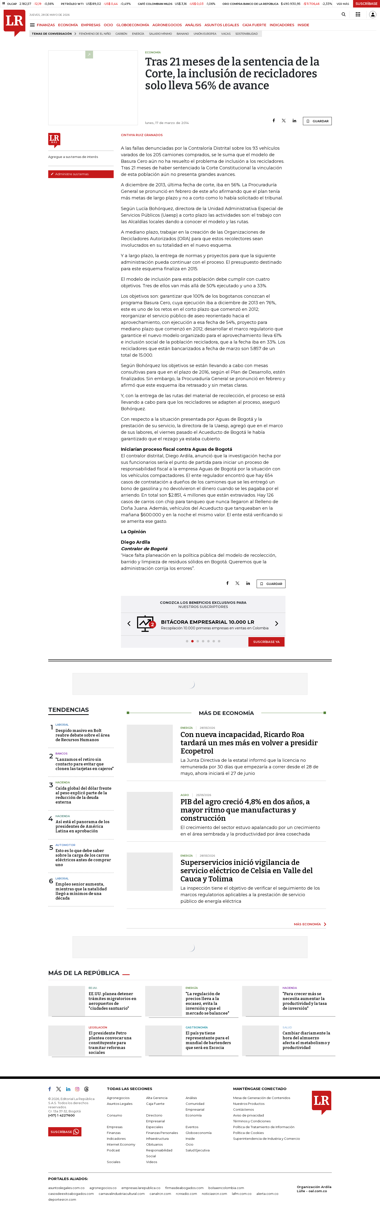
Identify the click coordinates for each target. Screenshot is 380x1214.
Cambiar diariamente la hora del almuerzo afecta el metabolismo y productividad (306, 1040)
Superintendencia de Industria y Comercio (266, 1138)
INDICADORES (282, 25)
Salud (287, 1027)
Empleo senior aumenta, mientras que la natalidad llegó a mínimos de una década (81, 891)
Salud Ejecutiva (198, 1150)
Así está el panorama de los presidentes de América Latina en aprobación (82, 826)
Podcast (113, 1150)
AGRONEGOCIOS (167, 25)
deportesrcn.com (62, 1199)
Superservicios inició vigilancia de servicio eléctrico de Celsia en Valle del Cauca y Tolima (247, 870)
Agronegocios (118, 1098)
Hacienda (62, 782)
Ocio (189, 1144)
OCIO (108, 25)
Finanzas (113, 1133)
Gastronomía (197, 1027)
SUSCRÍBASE (367, 3)
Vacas (225, 33)
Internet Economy (121, 1144)
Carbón (121, 33)
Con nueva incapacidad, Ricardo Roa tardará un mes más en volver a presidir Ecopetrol (249, 742)
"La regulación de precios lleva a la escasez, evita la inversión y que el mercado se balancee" (207, 1004)
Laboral (62, 724)
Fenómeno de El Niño (95, 33)
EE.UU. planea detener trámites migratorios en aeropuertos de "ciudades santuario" (112, 1001)
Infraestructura (157, 1138)
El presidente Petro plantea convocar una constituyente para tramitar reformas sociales (110, 1043)
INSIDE (303, 25)
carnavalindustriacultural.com (122, 1194)
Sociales (113, 1162)
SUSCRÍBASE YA (266, 642)
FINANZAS (46, 25)
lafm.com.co (242, 1194)
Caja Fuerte (155, 1104)
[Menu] (33, 25)
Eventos (192, 1127)
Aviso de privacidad (248, 1115)
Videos (151, 1162)
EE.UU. (93, 988)
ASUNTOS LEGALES (222, 25)
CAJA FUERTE (254, 25)
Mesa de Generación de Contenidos (261, 1098)
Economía (194, 1115)
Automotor (65, 845)
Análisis (191, 1098)
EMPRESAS (90, 25)
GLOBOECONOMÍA (132, 25)
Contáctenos (243, 1109)
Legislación (98, 1027)
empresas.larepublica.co (140, 1188)
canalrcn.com (160, 1194)
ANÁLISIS (193, 25)
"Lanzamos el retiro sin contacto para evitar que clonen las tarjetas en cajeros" (84, 764)
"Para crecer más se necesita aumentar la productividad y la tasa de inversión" (305, 1001)
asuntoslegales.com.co (66, 1188)
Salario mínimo (160, 33)
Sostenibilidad (246, 33)
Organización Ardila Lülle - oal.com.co (314, 1189)
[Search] (343, 14)
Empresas (114, 1127)
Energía (138, 33)
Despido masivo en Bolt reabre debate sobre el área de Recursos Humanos (82, 735)
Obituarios (154, 1144)
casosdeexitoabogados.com (71, 1194)
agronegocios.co (103, 1188)
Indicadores (116, 1138)
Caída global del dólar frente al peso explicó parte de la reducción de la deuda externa (83, 795)
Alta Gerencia (156, 1098)
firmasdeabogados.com (184, 1188)
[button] (127, 624)
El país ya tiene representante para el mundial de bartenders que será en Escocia (208, 1040)
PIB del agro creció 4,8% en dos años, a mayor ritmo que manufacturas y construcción (245, 810)
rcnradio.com (186, 1194)
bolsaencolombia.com (226, 1188)
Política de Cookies (248, 1133)
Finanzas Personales (162, 1133)
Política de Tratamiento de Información (263, 1127)
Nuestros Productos (248, 1104)
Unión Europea (205, 33)
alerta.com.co (267, 1194)
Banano (183, 33)
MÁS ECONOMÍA (307, 924)
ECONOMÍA (68, 25)
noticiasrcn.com (214, 1194)
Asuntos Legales (119, 1104)
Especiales (154, 1127)
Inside (190, 1138)
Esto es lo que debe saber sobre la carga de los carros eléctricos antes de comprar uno (83, 857)
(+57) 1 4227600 (61, 1115)
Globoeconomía (199, 1133)
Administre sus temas (69, 174)
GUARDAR (317, 121)
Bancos (61, 753)
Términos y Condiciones (251, 1121)
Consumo (114, 1115)
